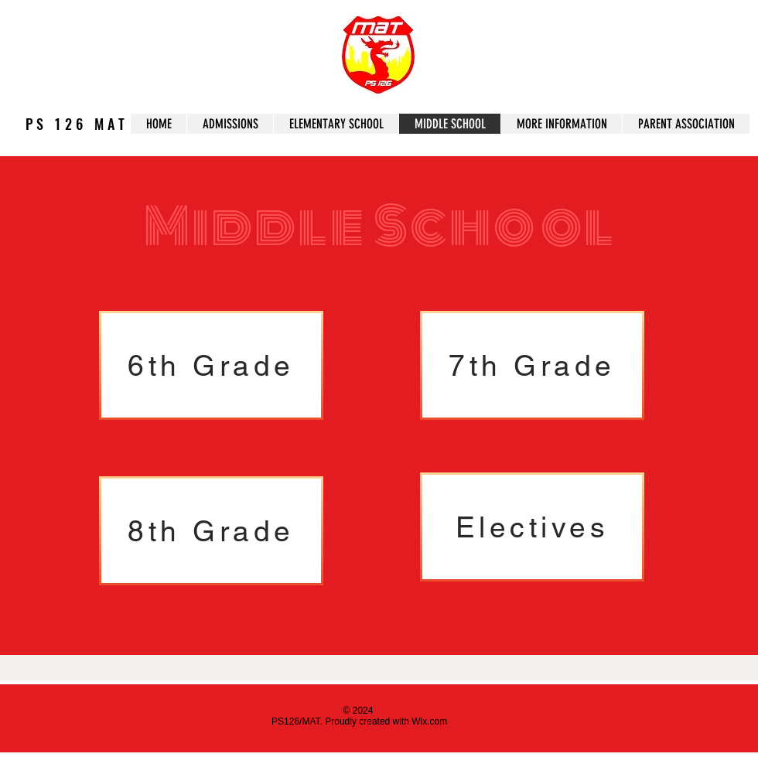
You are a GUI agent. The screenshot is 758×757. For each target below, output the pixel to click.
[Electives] (532, 526)
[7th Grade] (532, 365)
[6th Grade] (211, 365)
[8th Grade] (211, 530)
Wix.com (429, 721)
